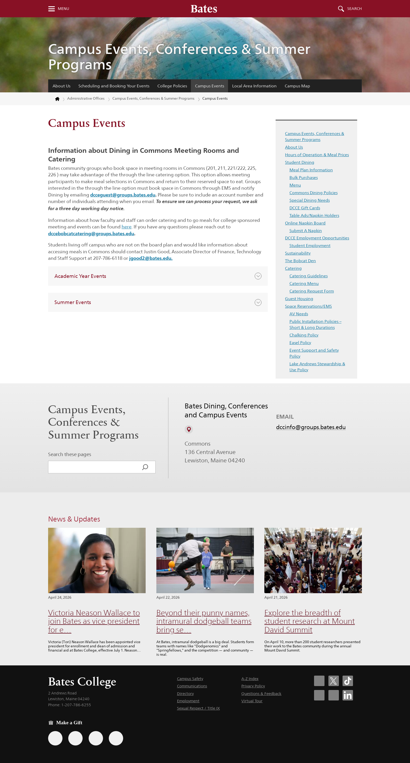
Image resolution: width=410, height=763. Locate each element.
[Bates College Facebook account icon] (319, 681)
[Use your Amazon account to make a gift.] (75, 738)
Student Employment (310, 245)
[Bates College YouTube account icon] (333, 695)
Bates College (82, 681)
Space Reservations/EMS (308, 306)
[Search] (145, 467)
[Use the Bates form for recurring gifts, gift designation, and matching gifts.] (55, 738)
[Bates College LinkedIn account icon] (348, 695)
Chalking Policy (303, 335)
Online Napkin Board (305, 223)
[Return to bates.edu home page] (54, 99)
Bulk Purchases (303, 177)
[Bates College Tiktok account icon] (348, 681)
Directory (185, 693)
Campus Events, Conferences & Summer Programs (179, 56)
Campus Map (297, 85)
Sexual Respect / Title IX (198, 708)
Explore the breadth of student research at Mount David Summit (309, 621)
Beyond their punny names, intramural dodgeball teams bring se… (204, 621)
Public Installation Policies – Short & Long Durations (315, 324)
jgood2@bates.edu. (151, 258)
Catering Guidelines (308, 275)
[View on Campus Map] (189, 429)
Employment (188, 701)
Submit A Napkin (305, 230)
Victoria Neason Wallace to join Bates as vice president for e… (94, 621)
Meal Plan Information (311, 169)
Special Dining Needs (309, 200)
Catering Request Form (311, 291)
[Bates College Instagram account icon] (319, 695)
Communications (192, 686)
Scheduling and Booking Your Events (113, 85)
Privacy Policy (253, 686)
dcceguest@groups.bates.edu (122, 195)
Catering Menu (304, 283)
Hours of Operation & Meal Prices (317, 154)
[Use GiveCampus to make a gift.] (116, 738)
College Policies (172, 85)
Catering (293, 268)
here (127, 226)
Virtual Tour (252, 701)
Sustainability (298, 253)
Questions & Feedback (261, 693)
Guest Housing (299, 298)
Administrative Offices (86, 98)
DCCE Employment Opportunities (317, 237)
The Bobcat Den (300, 260)
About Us (61, 85)
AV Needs (298, 313)
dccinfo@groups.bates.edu (311, 427)
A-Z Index (249, 678)
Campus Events (209, 85)
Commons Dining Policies (313, 192)
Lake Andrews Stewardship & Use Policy (317, 366)
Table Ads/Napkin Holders (314, 215)
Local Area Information (254, 85)
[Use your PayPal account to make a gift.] (96, 738)
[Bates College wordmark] (204, 8)
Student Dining (299, 162)
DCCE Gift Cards (304, 207)
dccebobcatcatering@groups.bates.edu (91, 233)
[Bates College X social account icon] (333, 681)
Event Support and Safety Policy (314, 353)
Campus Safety (190, 678)
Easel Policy (300, 342)
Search (354, 8)
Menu (63, 8)
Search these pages (69, 454)
